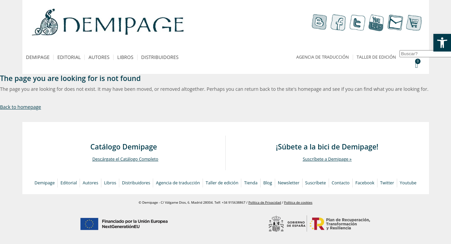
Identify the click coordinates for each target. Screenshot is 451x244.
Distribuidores (160, 57)
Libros (125, 57)
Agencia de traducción (322, 57)
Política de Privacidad (264, 202)
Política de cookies (298, 202)
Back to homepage (20, 107)
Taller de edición (376, 57)
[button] (442, 43)
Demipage (38, 57)
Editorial (69, 57)
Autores (98, 57)
